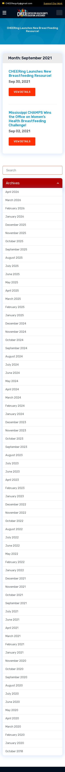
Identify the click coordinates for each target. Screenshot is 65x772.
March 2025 (13, 299)
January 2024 (14, 414)
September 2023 (16, 447)
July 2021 (11, 611)
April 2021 (11, 628)
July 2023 (12, 463)
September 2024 (16, 348)
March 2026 (13, 200)
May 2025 (11, 282)
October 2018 (14, 751)
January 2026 (14, 216)
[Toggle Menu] (4, 12)
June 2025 (12, 274)
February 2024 (15, 405)
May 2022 (11, 554)
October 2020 (14, 669)
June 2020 (12, 702)
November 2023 (15, 430)
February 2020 (15, 734)
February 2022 (15, 562)
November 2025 (15, 233)
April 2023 (12, 479)
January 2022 (14, 570)
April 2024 (12, 389)
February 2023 (14, 488)
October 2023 (14, 438)
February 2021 (14, 644)
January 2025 (14, 315)
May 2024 (11, 381)
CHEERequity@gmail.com (19, 3)
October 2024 (14, 340)
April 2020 (12, 718)
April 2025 (12, 290)
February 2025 (14, 307)
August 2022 (14, 529)
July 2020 (12, 693)
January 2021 (14, 652)
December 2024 (15, 323)
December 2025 (15, 224)
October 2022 (14, 521)
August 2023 (14, 455)
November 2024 (15, 331)
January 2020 (14, 743)
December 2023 (15, 422)
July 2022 (12, 537)
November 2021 (15, 586)
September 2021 (16, 603)
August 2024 (14, 356)
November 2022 (15, 512)
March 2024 (13, 397)
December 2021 (15, 578)
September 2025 (16, 249)
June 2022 (12, 545)
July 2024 (12, 364)
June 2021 (12, 619)
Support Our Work (53, 3)
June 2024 (12, 373)
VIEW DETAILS (22, 91)
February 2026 (15, 208)
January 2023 (14, 496)
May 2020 (11, 710)
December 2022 (15, 504)
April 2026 (12, 192)
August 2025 (14, 257)
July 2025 (12, 266)
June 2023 (12, 471)
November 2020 (15, 660)
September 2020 (16, 677)
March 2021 (12, 636)
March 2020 (13, 726)
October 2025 (14, 241)
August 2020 (14, 685)
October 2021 (14, 595)
